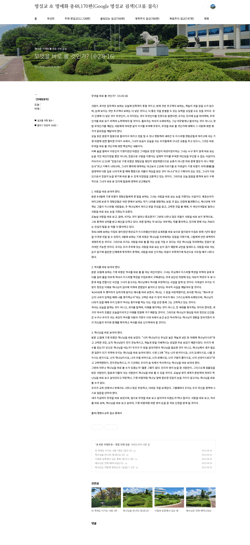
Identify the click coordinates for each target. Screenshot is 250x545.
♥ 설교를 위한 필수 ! (44, 120)
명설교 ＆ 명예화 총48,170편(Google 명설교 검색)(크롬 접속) (96, 6)
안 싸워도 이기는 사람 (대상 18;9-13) (113, 450)
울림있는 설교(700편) (112, 18)
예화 (206, 18)
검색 (205, 6)
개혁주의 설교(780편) (147, 18)
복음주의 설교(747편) (181, 18)
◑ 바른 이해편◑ (104, 444)
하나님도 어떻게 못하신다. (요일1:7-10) (115, 467)
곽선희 (51, 18)
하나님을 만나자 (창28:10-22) (110, 454)
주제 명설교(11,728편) (77, 18)
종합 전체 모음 (122, 444)
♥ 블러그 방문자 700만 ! (46, 125)
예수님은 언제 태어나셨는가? (109, 463)
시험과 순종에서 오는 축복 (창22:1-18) (114, 459)
